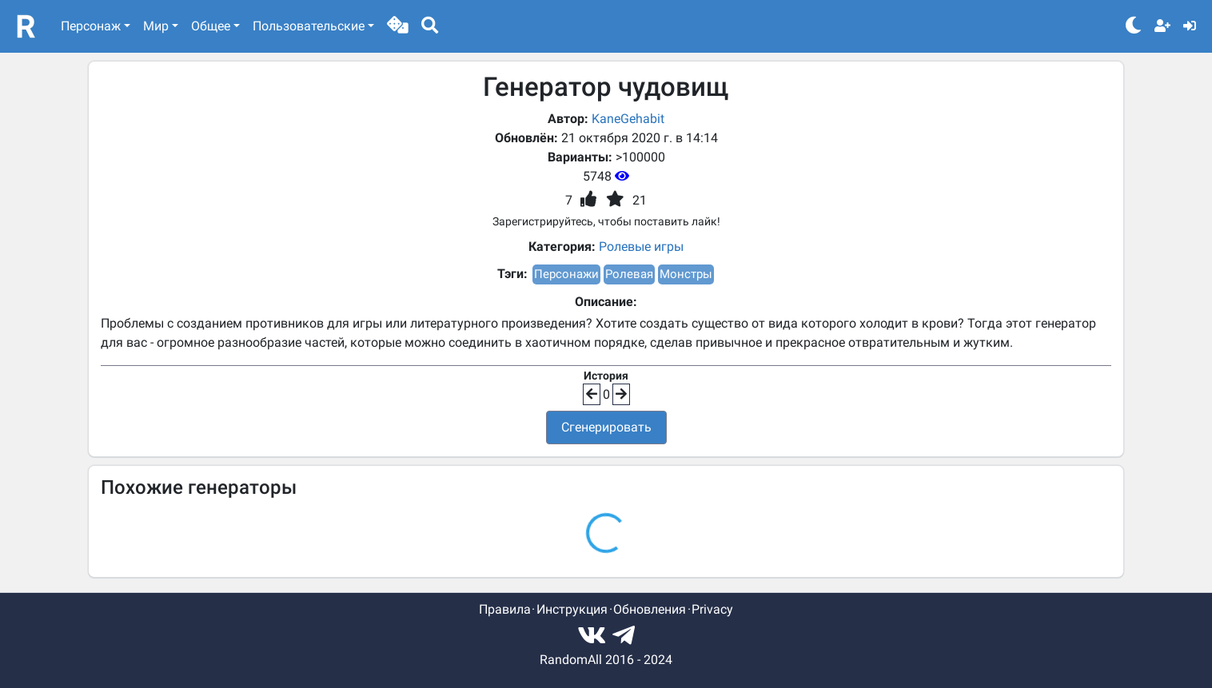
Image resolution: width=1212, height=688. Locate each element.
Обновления (649, 609)
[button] (398, 26)
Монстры (686, 274)
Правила (505, 609)
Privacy (712, 609)
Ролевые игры (641, 246)
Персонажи (566, 274)
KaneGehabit (628, 118)
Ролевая (629, 274)
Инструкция (572, 609)
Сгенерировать (606, 427)
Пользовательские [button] (309, 26)
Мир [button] (156, 26)
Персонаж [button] (91, 26)
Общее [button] (210, 26)
